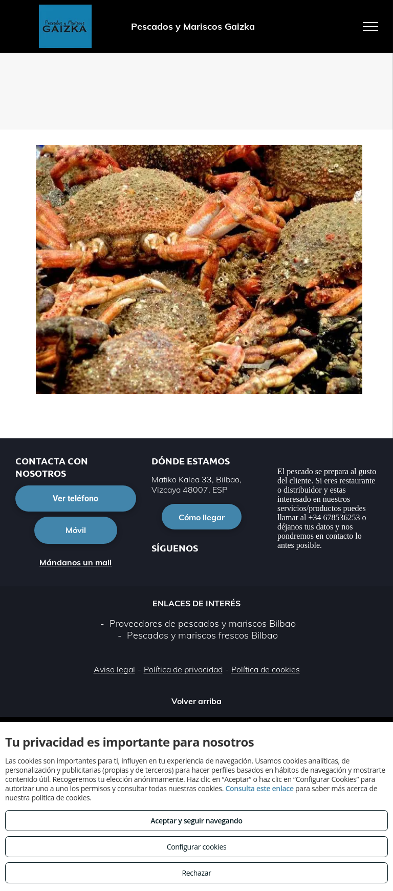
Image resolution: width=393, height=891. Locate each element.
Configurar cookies (197, 847)
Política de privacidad (183, 669)
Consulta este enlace (259, 788)
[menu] (370, 26)
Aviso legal (114, 669)
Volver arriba (196, 701)
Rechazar (196, 873)
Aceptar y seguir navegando (196, 820)
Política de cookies (265, 669)
